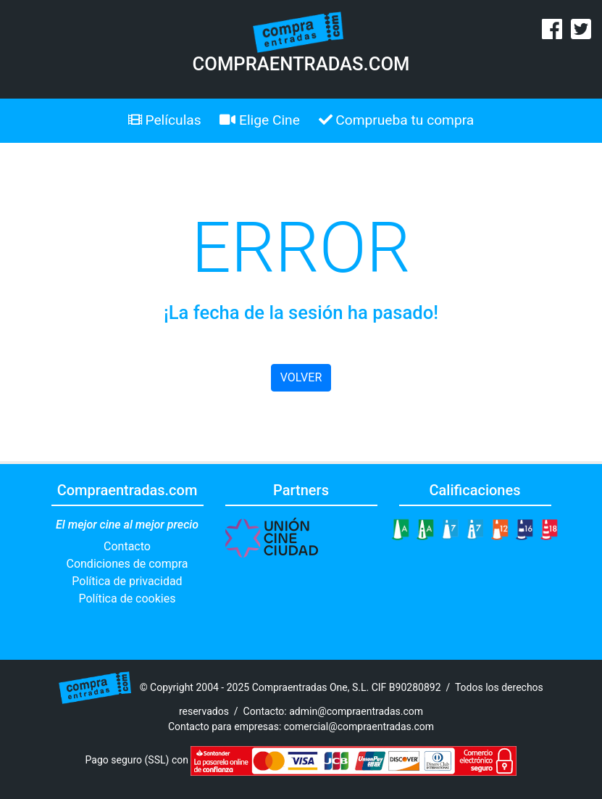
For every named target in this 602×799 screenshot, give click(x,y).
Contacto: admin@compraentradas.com (333, 711)
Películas (164, 120)
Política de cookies (127, 598)
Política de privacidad (127, 581)
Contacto (127, 546)
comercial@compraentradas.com (359, 726)
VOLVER (301, 377)
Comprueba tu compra (397, 120)
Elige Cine (260, 120)
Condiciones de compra (127, 564)
